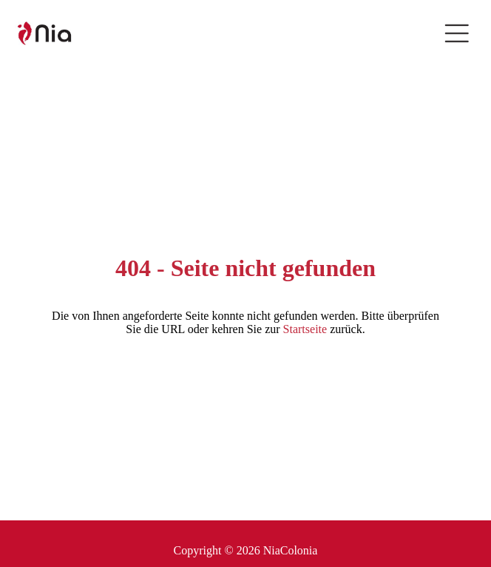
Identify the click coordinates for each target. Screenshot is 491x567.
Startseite (305, 329)
